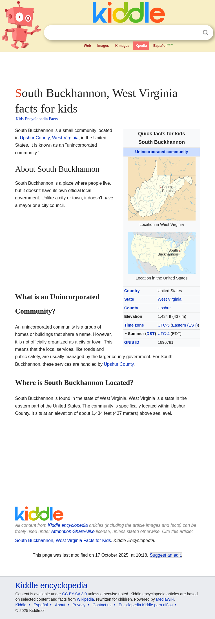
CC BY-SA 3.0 (74, 594)
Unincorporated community (161, 151)
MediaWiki (165, 599)
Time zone (134, 325)
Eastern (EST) (185, 325)
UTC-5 (163, 325)
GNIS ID (131, 342)
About (60, 605)
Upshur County (35, 137)
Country (132, 290)
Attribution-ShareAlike (73, 531)
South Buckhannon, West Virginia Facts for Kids (63, 540)
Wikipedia (85, 599)
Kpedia (141, 46)
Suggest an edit (165, 555)
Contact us (102, 605)
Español (163, 45)
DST (151, 333)
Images (103, 46)
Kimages (122, 46)
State (129, 299)
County (131, 308)
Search (205, 32)
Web (87, 46)
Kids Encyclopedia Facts (37, 118)
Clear (194, 33)
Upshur (164, 308)
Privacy (78, 605)
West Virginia (169, 299)
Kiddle (20, 605)
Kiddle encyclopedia (68, 525)
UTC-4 (163, 333)
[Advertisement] (107, 67)
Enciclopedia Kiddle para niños (145, 605)
